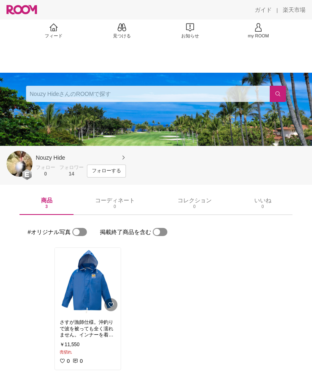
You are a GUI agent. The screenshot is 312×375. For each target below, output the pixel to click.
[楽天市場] (294, 9)
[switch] (79, 232)
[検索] (278, 94)
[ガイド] (263, 9)
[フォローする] (106, 171)
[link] (88, 281)
